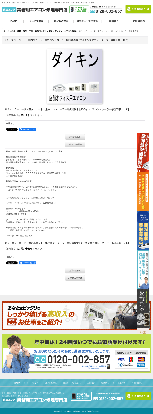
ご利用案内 (138, 21)
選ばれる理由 (61, 21)
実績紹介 (113, 21)
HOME (13, 21)
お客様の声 (120, 383)
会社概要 (91, 383)
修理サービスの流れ (87, 21)
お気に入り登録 (75, 144)
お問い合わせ (25, 115)
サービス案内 (36, 21)
